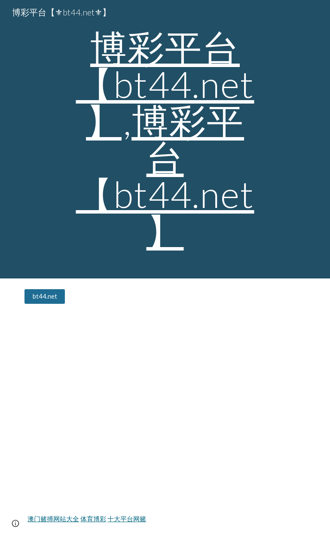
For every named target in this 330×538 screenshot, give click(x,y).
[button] (15, 523)
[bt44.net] (44, 296)
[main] (164, 139)
